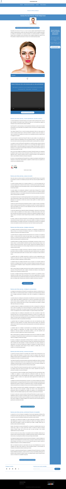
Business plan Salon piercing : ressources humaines (22, 351)
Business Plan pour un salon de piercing (24, 30)
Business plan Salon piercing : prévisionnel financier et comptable (25, 412)
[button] (43, 75)
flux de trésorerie (26, 441)
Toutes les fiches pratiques (33, 10)
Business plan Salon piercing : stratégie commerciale (22, 227)
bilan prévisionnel (17, 414)
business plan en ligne (27, 170)
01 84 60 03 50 (33, 1)
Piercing (43, 35)
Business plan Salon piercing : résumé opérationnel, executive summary (26, 118)
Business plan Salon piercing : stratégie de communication (23, 289)
